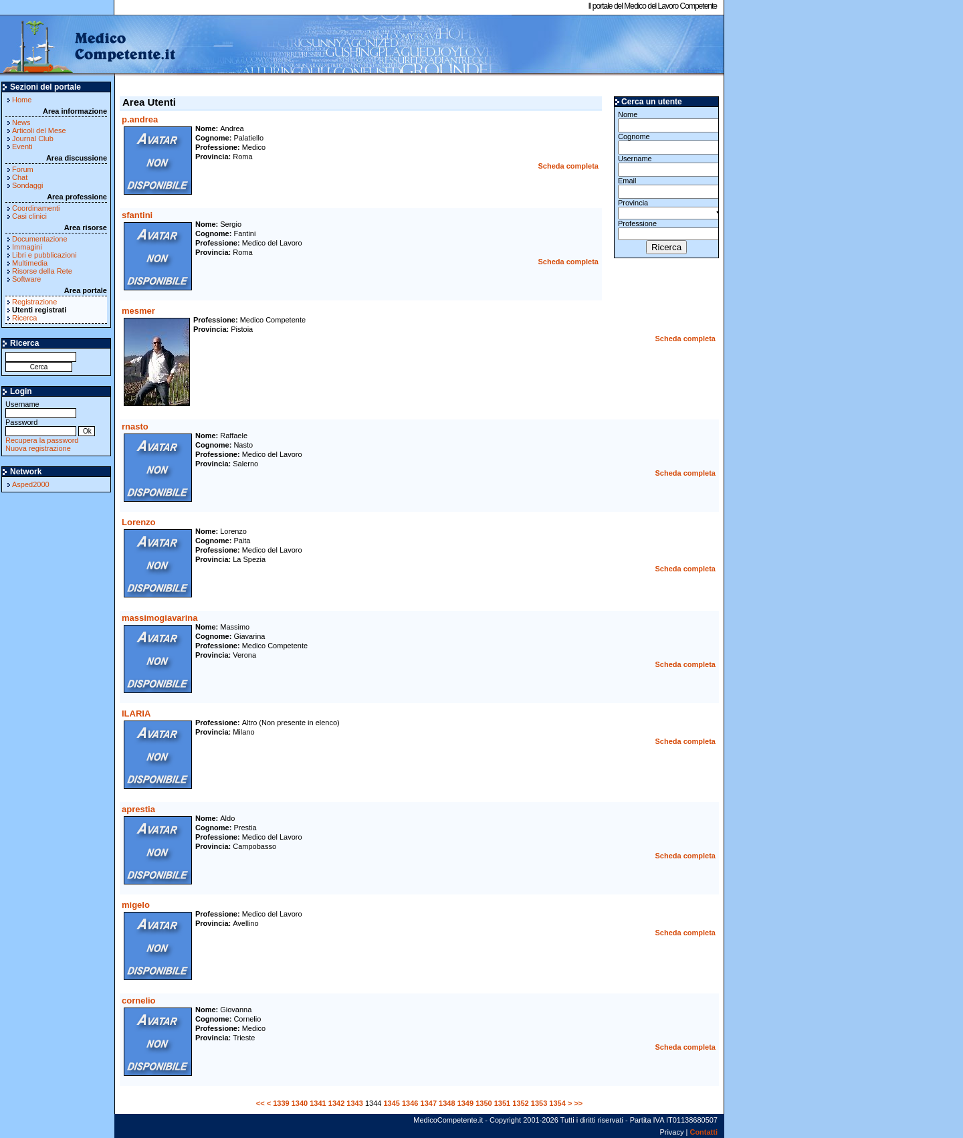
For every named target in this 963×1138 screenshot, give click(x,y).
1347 (429, 1103)
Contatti (703, 1132)
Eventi (22, 147)
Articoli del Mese (39, 130)
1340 (300, 1103)
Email (666, 188)
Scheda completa (568, 166)
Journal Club (33, 138)
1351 (502, 1103)
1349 (465, 1103)
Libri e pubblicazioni (44, 255)
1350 (483, 1103)
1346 (410, 1103)
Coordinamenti (36, 208)
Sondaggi (27, 185)
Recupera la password (41, 440)
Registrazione (34, 302)
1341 (318, 1103)
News (21, 122)
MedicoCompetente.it (88, 45)
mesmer (138, 311)
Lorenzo (139, 522)
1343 (354, 1103)
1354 (557, 1103)
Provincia (666, 209)
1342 (336, 1103)
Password (40, 426)
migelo (136, 905)
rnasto (135, 426)
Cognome (666, 143)
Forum (22, 169)
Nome (666, 121)
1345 (391, 1103)
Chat (19, 177)
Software (26, 279)
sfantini (137, 215)
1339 (281, 1103)
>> (578, 1103)
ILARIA (136, 713)
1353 (539, 1103)
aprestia (138, 809)
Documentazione (40, 239)
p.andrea (140, 119)
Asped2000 (30, 484)
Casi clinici (29, 216)
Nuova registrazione (38, 448)
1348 (447, 1103)
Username (40, 408)
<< (260, 1103)
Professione (666, 229)
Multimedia (29, 263)
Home (21, 100)
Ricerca (24, 318)
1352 (520, 1103)
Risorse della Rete (42, 271)
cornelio (139, 1000)
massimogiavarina (159, 618)
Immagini (27, 247)
